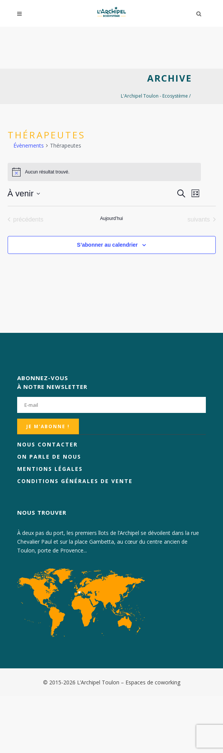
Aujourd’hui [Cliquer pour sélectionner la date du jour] (111, 218)
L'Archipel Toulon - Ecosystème (154, 96)
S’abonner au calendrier (107, 245)
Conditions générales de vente (75, 481)
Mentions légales (50, 468)
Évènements (28, 145)
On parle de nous (49, 456)
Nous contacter (47, 444)
